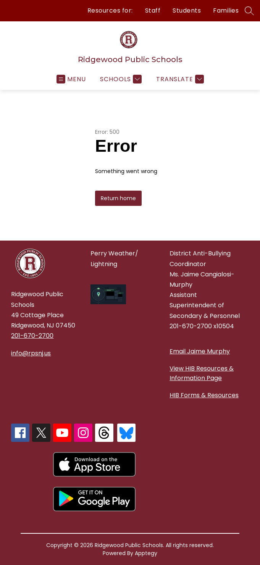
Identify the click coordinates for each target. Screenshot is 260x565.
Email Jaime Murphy (200, 351)
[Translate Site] (179, 79)
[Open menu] (71, 79)
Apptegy (146, 553)
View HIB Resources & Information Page (202, 373)
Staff (153, 10)
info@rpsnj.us (31, 353)
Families (226, 10)
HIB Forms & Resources (204, 395)
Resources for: (110, 10)
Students (187, 10)
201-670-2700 (32, 335)
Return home (118, 198)
